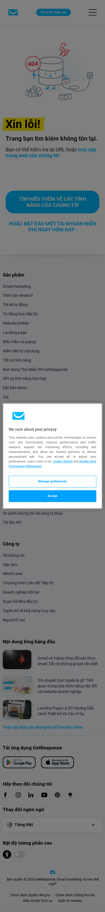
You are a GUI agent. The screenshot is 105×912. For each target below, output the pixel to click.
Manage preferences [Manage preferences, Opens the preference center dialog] (52, 481)
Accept (52, 496)
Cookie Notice (63, 461)
